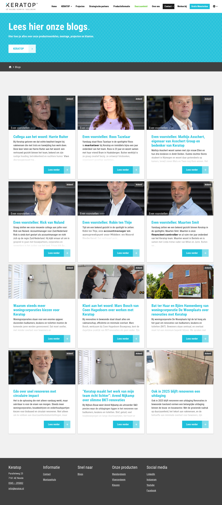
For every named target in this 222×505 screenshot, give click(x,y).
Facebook (151, 490)
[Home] (54, 6)
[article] (41, 137)
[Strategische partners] (99, 6)
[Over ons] (156, 6)
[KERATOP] (66, 6)
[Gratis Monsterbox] (200, 6)
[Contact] (168, 6)
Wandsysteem (119, 474)
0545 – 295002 (15, 483)
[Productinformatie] (122, 6)
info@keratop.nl (16, 488)
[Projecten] (80, 6)
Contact (47, 474)
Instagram (151, 479)
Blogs (80, 474)
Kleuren (116, 485)
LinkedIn (151, 474)
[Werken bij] (182, 6)
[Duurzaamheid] (141, 6)
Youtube (151, 485)
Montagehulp (49, 479)
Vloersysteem (118, 479)
